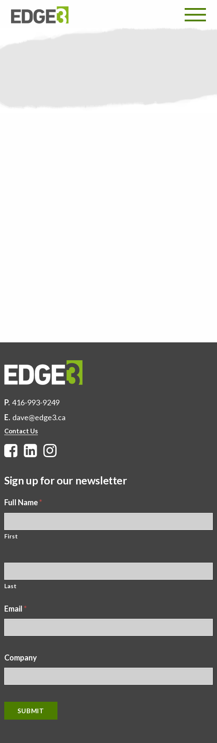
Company (20, 657)
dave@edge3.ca (39, 417)
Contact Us (21, 431)
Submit (30, 711)
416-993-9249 (36, 402)
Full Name (23, 502)
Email (15, 608)
